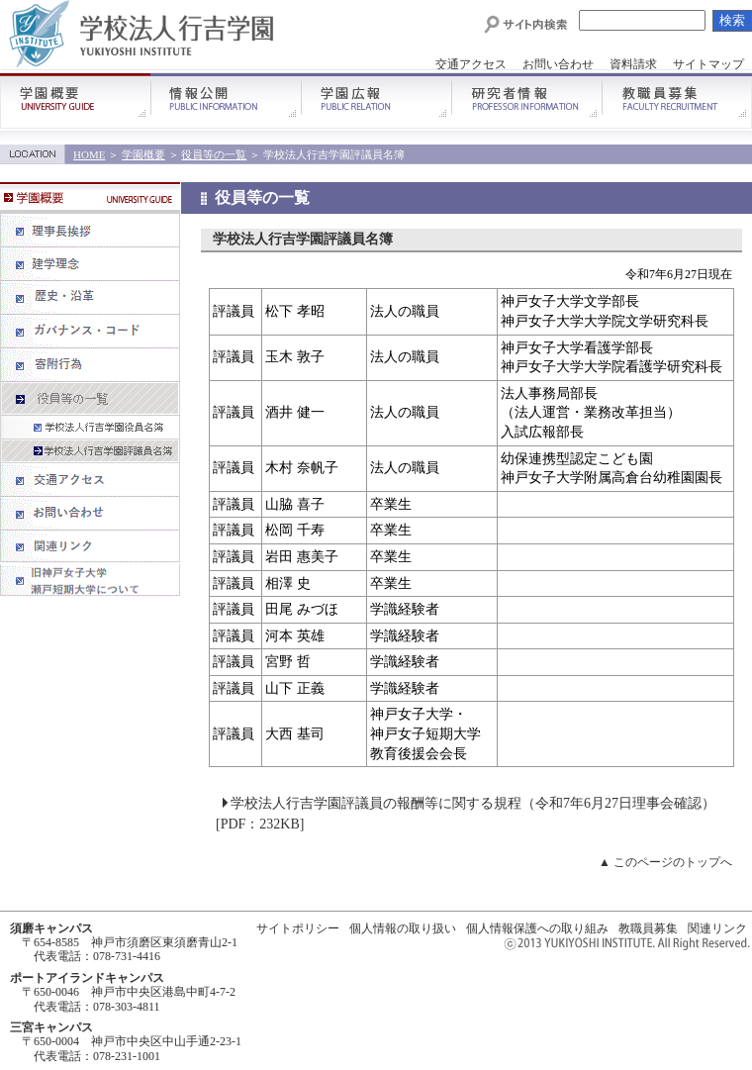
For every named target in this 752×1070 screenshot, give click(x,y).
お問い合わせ (558, 64)
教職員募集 (648, 928)
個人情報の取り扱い (402, 928)
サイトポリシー (297, 928)
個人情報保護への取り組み (537, 928)
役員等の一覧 (213, 154)
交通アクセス (471, 64)
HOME (89, 154)
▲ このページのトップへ (665, 862)
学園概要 (143, 154)
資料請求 (633, 64)
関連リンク (717, 928)
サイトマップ (708, 64)
